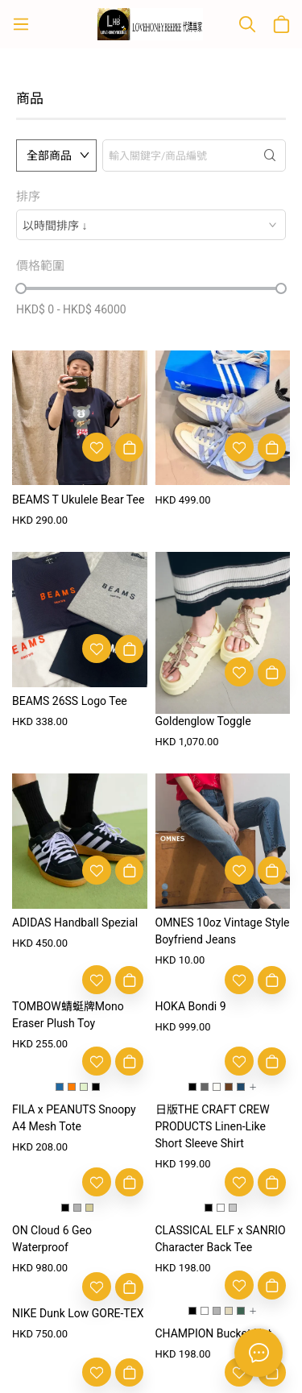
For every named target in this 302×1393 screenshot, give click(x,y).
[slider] (21, 288)
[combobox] (151, 224)
